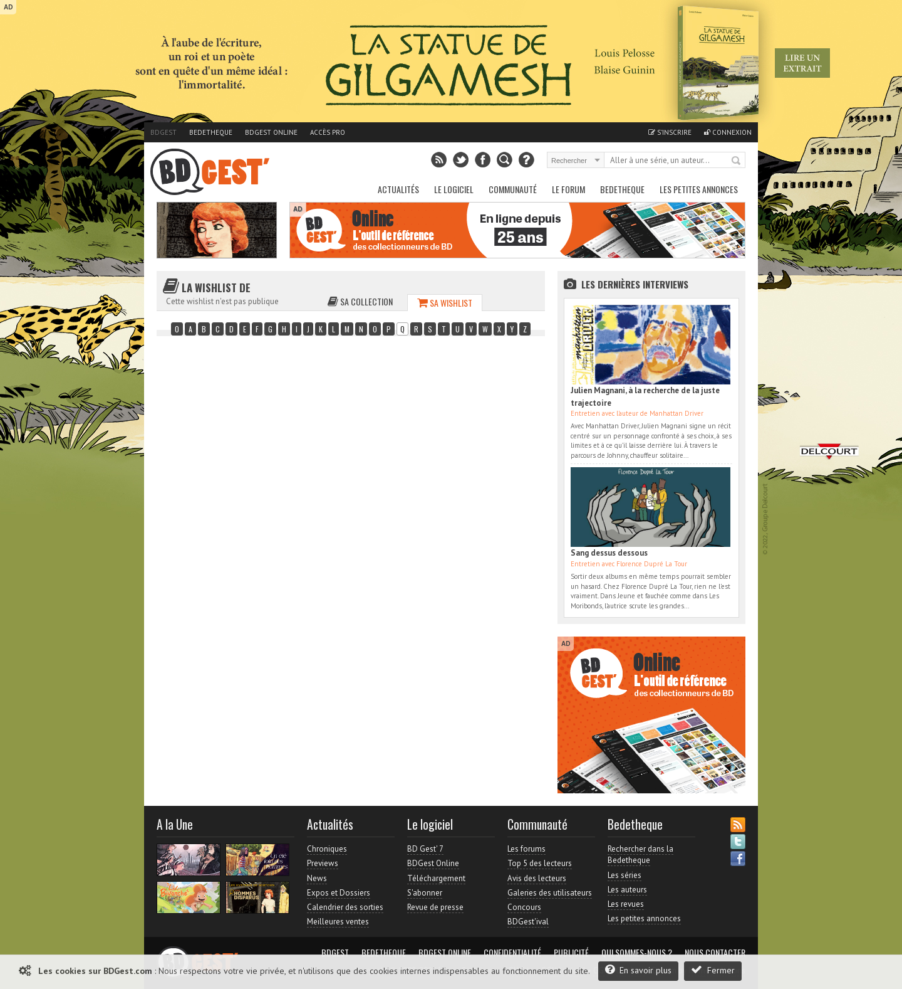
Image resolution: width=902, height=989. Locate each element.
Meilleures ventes (338, 921)
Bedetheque (210, 132)
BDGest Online (271, 132)
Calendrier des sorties (345, 907)
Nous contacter (715, 952)
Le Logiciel (454, 189)
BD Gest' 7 (425, 849)
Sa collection (360, 301)
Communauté (513, 189)
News (317, 878)
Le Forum (568, 189)
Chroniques (327, 849)
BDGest (163, 132)
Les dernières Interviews (634, 284)
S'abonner (424, 892)
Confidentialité (512, 952)
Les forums (526, 849)
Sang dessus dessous (609, 552)
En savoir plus (638, 970)
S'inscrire (670, 132)
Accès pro (327, 132)
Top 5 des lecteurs (539, 863)
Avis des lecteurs (536, 878)
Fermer (713, 970)
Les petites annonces (699, 189)
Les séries (624, 875)
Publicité (571, 952)
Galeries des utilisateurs (549, 892)
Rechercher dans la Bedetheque (640, 854)
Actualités (398, 189)
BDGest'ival (528, 921)
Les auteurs (627, 889)
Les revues (626, 904)
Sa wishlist (444, 302)
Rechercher (737, 161)
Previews (322, 863)
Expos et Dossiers (338, 892)
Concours (524, 907)
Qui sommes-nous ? (636, 952)
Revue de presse (435, 907)
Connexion (728, 132)
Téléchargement (436, 878)
